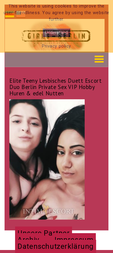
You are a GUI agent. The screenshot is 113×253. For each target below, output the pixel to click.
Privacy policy (56, 46)
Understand (56, 32)
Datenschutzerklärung (55, 246)
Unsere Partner (43, 233)
